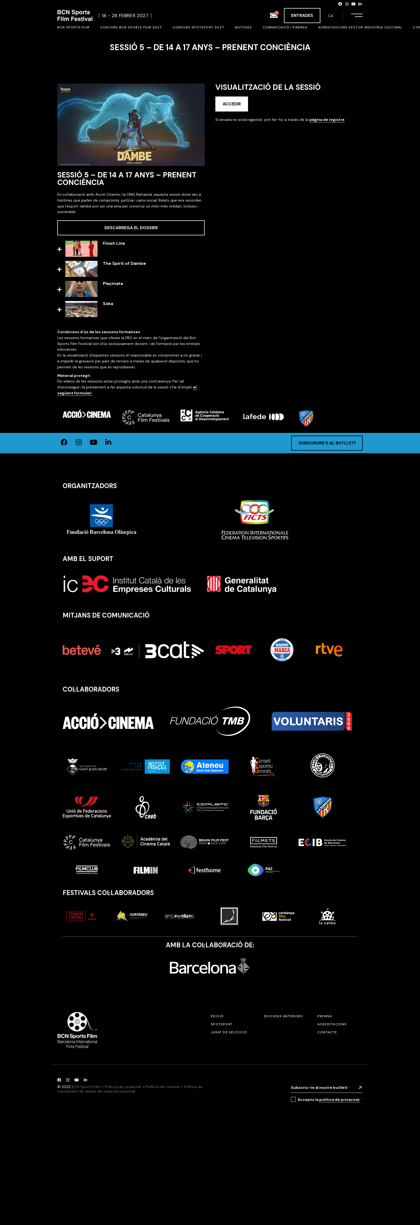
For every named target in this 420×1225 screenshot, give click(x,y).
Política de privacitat (123, 1178)
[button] (131, 249)
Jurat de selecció (229, 1124)
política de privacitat (339, 1191)
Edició (217, 1107)
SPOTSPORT (222, 1115)
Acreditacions (332, 1115)
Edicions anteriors (283, 1107)
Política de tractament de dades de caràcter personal (129, 1180)
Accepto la (330, 1191)
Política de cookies (162, 1178)
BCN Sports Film (86, 1178)
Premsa (324, 1107)
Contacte (327, 1124)
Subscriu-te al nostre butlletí (320, 1178)
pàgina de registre (326, 119)
